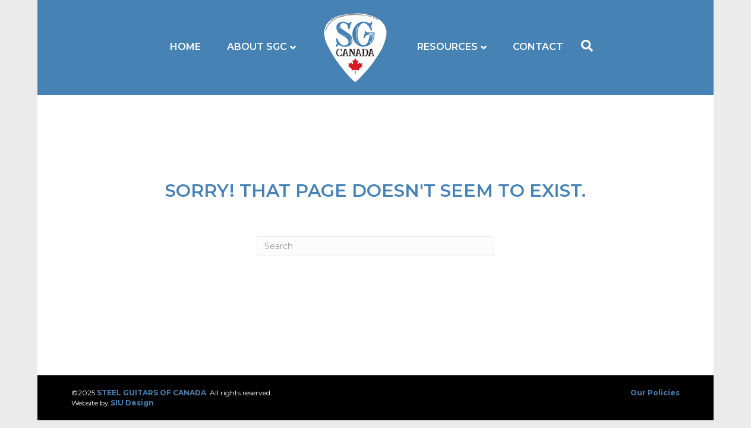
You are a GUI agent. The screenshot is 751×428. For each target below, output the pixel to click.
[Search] (584, 45)
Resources (447, 46)
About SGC (257, 46)
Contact (538, 46)
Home (185, 46)
